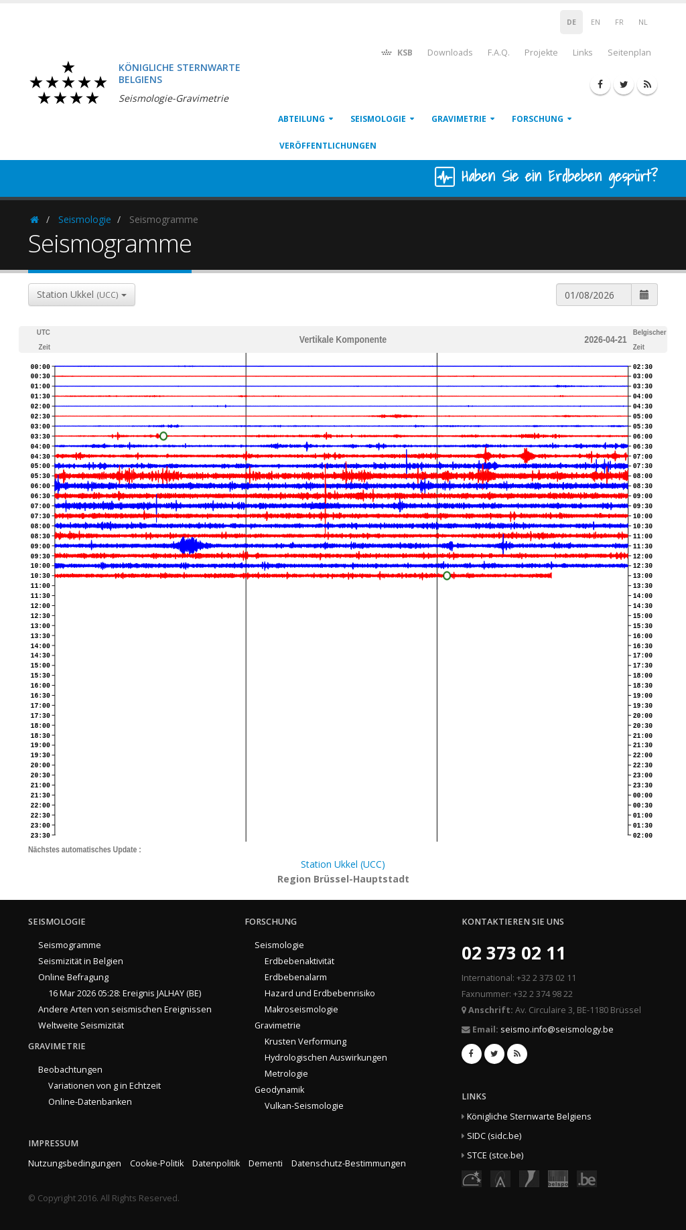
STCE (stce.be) (495, 1155)
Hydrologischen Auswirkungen (326, 1057)
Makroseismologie (301, 1009)
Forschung (537, 119)
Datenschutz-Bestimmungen (348, 1163)
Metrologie (286, 1073)
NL (643, 22)
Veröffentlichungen (327, 145)
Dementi (266, 1163)
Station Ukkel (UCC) (343, 864)
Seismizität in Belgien (80, 961)
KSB (396, 52)
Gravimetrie (458, 119)
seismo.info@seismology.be (557, 1029)
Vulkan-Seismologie (304, 1105)
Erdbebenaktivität (299, 961)
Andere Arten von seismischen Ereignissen (125, 1009)
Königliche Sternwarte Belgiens (529, 1116)
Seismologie (378, 119)
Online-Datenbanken (90, 1101)
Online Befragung (73, 977)
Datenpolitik (216, 1163)
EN (595, 22)
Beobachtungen (70, 1069)
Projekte (541, 52)
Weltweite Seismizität (81, 1025)
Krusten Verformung (305, 1041)
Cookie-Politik (157, 1163)
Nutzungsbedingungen (74, 1163)
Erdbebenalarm (296, 977)
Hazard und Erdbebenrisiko (320, 993)
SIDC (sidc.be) (494, 1136)
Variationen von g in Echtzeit (104, 1085)
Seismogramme (69, 945)
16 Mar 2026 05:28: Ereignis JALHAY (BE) (124, 993)
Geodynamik (279, 1089)
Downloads (450, 52)
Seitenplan (629, 52)
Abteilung (301, 119)
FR (619, 22)
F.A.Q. (499, 52)
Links (583, 52)
